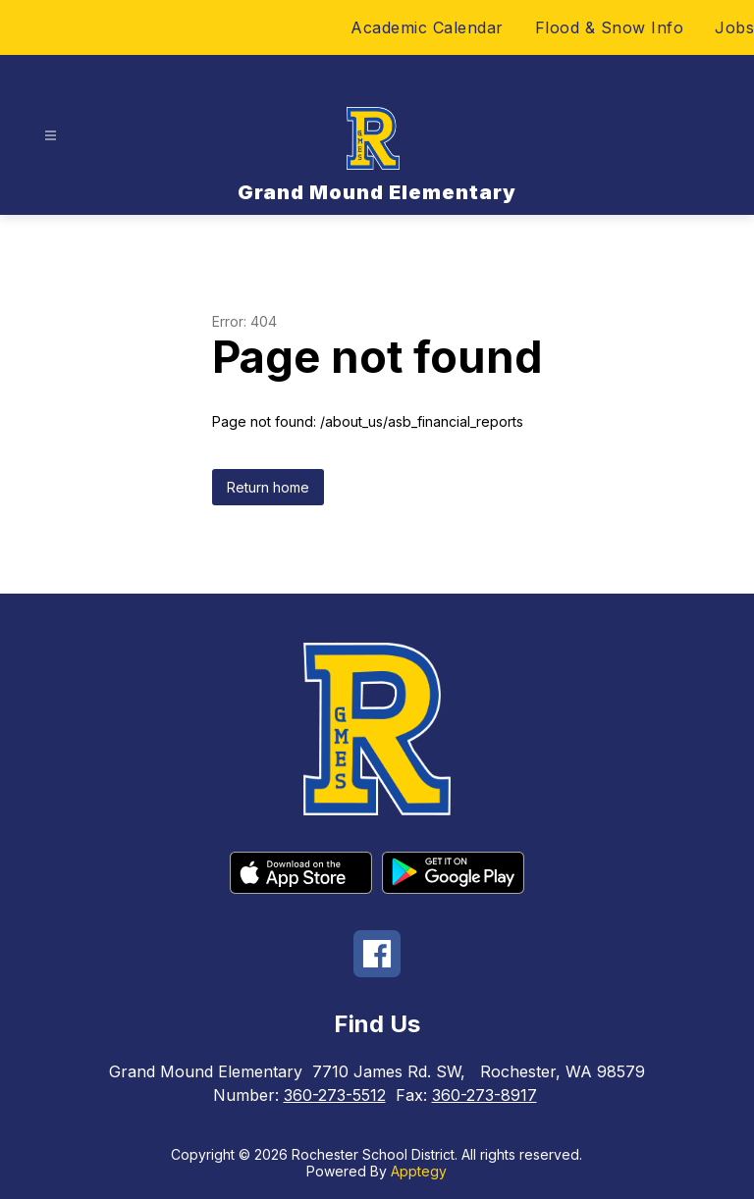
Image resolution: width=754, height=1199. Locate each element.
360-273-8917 (484, 1095)
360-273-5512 (335, 1095)
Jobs (734, 27)
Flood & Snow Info (609, 27)
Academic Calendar (427, 27)
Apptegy (419, 1171)
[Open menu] (50, 136)
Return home (268, 487)
